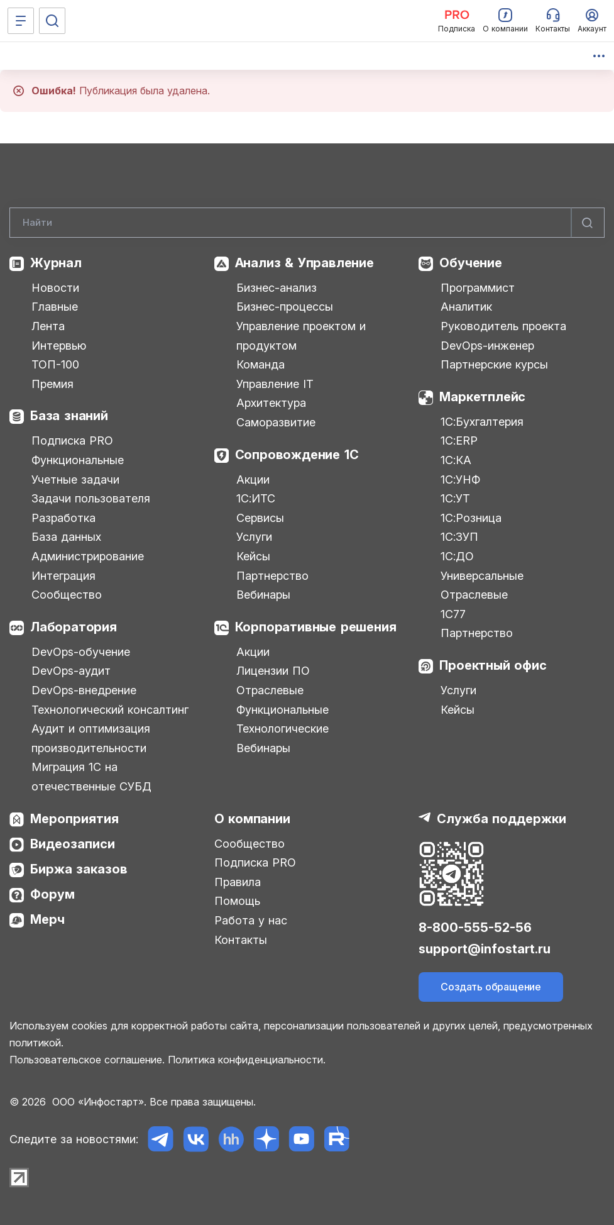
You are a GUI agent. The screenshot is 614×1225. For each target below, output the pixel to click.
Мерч (47, 919)
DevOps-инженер (487, 345)
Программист (478, 287)
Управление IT (275, 384)
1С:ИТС (255, 498)
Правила (237, 882)
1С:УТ (455, 498)
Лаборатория (73, 627)
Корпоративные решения (316, 627)
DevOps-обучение (80, 651)
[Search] (307, 223)
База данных (66, 536)
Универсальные (482, 575)
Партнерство (272, 575)
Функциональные (77, 460)
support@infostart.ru (485, 948)
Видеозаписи (72, 843)
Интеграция (63, 575)
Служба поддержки (501, 818)
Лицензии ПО (273, 670)
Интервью (58, 345)
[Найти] (588, 223)
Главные (54, 306)
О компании (252, 818)
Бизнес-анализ (276, 287)
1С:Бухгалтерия (482, 421)
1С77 (453, 614)
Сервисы (260, 517)
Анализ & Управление (304, 262)
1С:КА (456, 460)
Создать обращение (491, 986)
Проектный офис (492, 665)
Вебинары (263, 594)
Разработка (63, 517)
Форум (52, 894)
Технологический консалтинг (110, 709)
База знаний (69, 415)
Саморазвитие (275, 422)
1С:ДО (457, 556)
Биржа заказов (79, 869)
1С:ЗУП (459, 536)
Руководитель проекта (503, 326)
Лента (48, 326)
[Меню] (21, 21)
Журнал (56, 262)
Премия (52, 384)
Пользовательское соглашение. (87, 1059)
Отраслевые (270, 690)
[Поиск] (52, 21)
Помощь (237, 900)
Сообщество (66, 594)
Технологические (282, 728)
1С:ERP (459, 440)
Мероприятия (74, 818)
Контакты (240, 939)
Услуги (254, 536)
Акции (253, 479)
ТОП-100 (55, 364)
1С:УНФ (460, 479)
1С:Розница (471, 517)
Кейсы (253, 556)
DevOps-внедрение (83, 690)
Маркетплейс (482, 396)
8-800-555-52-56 (475, 927)
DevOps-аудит (71, 670)
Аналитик (466, 306)
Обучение (470, 262)
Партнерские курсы (494, 364)
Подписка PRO (72, 440)
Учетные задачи (75, 479)
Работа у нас (250, 920)
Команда (260, 364)
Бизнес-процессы (284, 306)
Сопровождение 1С (297, 454)
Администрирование (87, 556)
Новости (55, 287)
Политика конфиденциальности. (247, 1059)
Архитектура (271, 402)
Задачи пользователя (90, 498)
